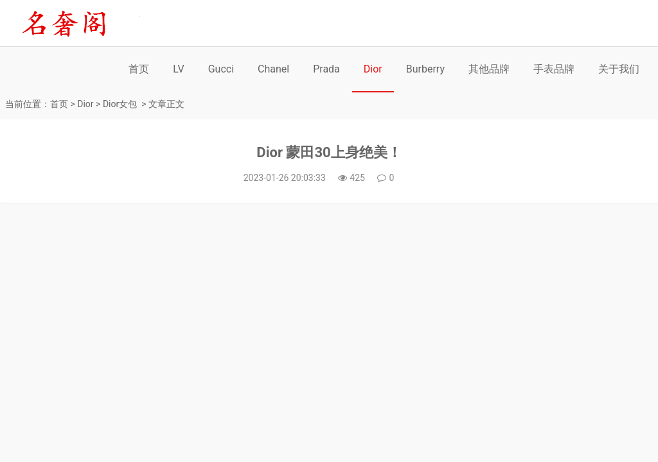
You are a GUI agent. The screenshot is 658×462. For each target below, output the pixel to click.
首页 (139, 69)
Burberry (425, 69)
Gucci (221, 69)
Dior (373, 69)
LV (178, 69)
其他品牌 (489, 69)
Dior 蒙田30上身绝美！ (328, 152)
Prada (326, 69)
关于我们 (618, 69)
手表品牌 (553, 69)
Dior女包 (120, 104)
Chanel (273, 69)
